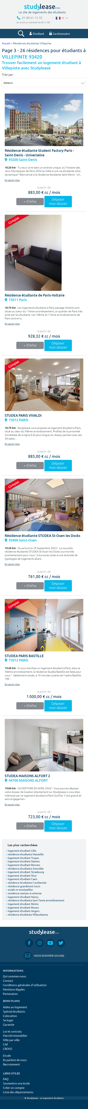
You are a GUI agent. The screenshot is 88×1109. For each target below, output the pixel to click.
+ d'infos (30, 202)
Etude (7, 1055)
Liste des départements (18, 1092)
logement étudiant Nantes (23, 861)
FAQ (6, 1079)
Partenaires (10, 993)
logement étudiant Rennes (23, 865)
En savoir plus (12, 180)
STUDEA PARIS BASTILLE (24, 656)
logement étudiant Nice (21, 875)
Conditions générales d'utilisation (25, 985)
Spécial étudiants (14, 1011)
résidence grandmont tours (23, 886)
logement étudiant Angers (22, 911)
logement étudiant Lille (21, 850)
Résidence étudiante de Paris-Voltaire (34, 295)
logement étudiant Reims (22, 903)
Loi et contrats (12, 1031)
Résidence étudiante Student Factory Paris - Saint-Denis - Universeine (39, 152)
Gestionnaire (59, 33)
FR (61, 17)
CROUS (7, 1048)
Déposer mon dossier (58, 201)
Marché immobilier (15, 1035)
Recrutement (11, 1064)
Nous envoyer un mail (44, 955)
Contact (8, 980)
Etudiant (36, 33)
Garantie (8, 1024)
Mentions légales (14, 989)
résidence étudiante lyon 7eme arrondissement (35, 900)
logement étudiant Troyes (22, 857)
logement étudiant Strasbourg (25, 872)
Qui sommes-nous (14, 976)
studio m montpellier (19, 889)
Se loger (8, 1020)
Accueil (6, 43)
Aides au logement (15, 1007)
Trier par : (8, 74)
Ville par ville (11, 1040)
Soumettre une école (16, 1083)
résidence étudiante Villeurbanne (27, 914)
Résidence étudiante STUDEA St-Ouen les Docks (42, 535)
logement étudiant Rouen (22, 907)
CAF (5, 1044)
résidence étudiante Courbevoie (26, 882)
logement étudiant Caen (21, 879)
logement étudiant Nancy (22, 896)
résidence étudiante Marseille (25, 854)
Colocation (10, 1016)
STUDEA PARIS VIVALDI (23, 415)
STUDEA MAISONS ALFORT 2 (27, 776)
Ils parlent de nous (15, 1060)
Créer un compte (13, 1087)
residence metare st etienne (24, 893)
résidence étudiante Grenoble (25, 868)
